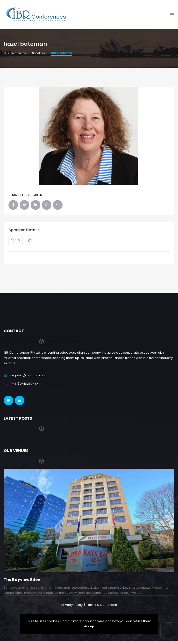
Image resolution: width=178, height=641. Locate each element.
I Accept (89, 626)
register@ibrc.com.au (27, 375)
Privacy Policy (72, 604)
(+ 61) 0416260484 (24, 383)
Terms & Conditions (101, 604)
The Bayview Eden (22, 579)
